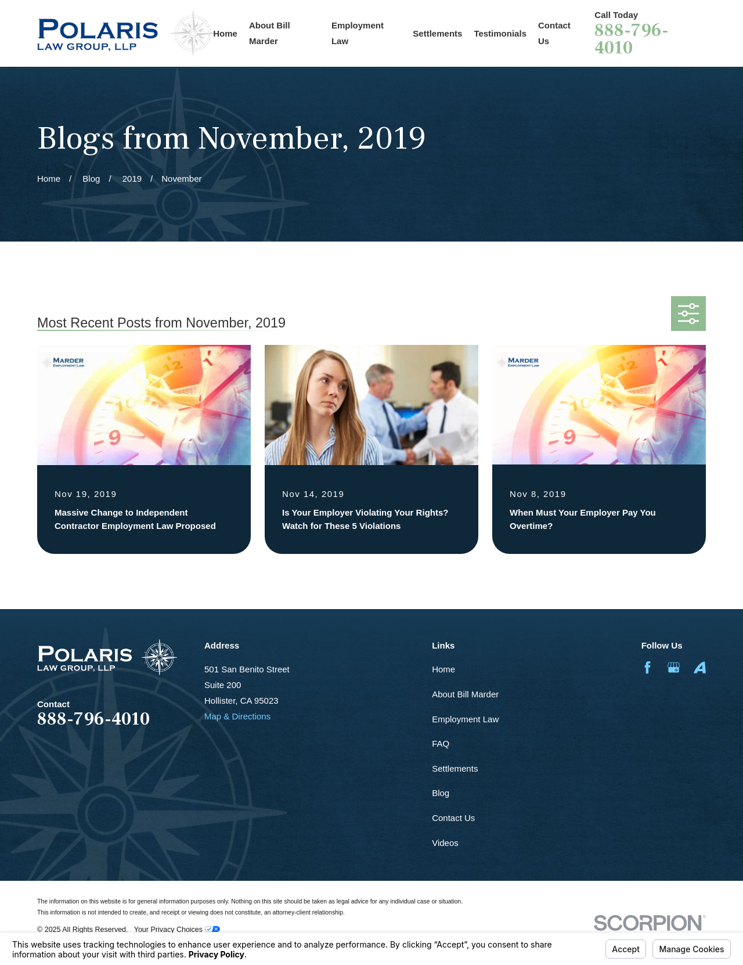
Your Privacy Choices (177, 930)
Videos (445, 843)
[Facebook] (647, 667)
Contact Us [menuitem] (554, 33)
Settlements (455, 768)
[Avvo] (700, 667)
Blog (440, 793)
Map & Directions (237, 716)
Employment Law (465, 719)
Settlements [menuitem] (437, 33)
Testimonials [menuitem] (500, 33)
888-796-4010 (631, 39)
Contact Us (453, 818)
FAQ (440, 743)
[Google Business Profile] (674, 667)
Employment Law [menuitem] (357, 33)
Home (443, 669)
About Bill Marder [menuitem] (269, 33)
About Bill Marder (465, 694)
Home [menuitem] (225, 33)
